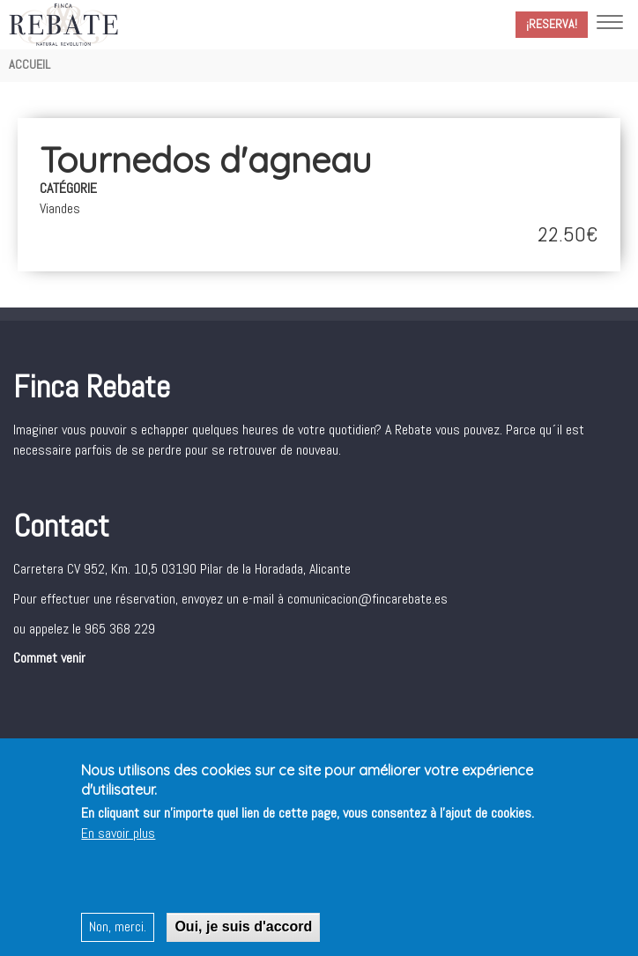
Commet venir (49, 657)
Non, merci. (117, 931)
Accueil (29, 64)
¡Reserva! (551, 24)
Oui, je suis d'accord (243, 930)
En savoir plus (118, 837)
